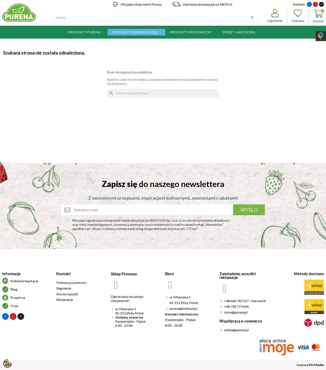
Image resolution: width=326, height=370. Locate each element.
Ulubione (297, 15)
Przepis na (17, 297)
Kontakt (299, 4)
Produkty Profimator (192, 32)
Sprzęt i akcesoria (240, 32)
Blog (13, 289)
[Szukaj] (163, 93)
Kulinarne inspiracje (24, 281)
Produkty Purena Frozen (136, 32)
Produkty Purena (86, 32)
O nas (14, 306)
